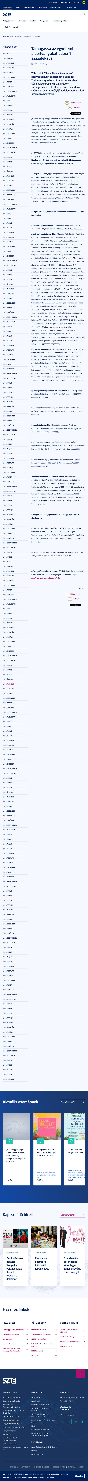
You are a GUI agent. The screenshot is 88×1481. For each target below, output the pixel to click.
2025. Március (8, 119)
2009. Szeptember (10, 994)
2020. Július (7, 383)
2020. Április (8, 397)
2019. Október (8, 425)
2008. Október (8, 1046)
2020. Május (7, 392)
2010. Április (8, 961)
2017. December (9, 529)
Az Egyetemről (8, 20)
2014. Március (8, 740)
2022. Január (8, 298)
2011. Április (8, 905)
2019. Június (7, 444)
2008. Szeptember (10, 1051)
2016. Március (8, 627)
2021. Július (7, 326)
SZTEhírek (18, 36)
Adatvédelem (65, 3)
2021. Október (8, 312)
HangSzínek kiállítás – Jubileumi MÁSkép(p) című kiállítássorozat (46, 1152)
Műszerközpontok (60, 20)
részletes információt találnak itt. (45, 578)
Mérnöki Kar (7, 1434)
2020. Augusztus (9, 378)
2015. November (9, 646)
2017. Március (8, 571)
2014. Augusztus (9, 717)
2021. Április (8, 340)
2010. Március (8, 966)
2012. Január (8, 863)
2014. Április (8, 736)
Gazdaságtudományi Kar (11, 1420)
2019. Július (7, 439)
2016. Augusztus (9, 604)
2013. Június (7, 783)
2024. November (9, 138)
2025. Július (7, 101)
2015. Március (35, 36)
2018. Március (8, 515)
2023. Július (7, 213)
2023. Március (8, 232)
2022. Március (8, 289)
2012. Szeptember (10, 825)
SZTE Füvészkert (37, 1351)
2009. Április (8, 1018)
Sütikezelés (14, 1467)
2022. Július (7, 270)
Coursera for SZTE (9, 1344)
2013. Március (8, 797)
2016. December (9, 585)
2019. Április (8, 453)
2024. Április (8, 171)
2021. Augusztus (9, 322)
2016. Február (8, 632)
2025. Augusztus (9, 96)
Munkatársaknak (55, 7)
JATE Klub (34, 1355)
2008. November (9, 1041)
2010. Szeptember (10, 938)
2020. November (9, 364)
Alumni (69, 7)
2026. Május (7, 54)
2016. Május (7, 618)
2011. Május (7, 900)
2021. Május (7, 336)
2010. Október (8, 933)
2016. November (9, 590)
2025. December (9, 77)
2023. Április (8, 228)
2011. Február (8, 914)
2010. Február (8, 971)
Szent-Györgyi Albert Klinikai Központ (43, 1447)
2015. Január (8, 693)
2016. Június (7, 613)
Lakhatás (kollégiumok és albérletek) (68, 1331)
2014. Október (8, 707)
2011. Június (7, 896)
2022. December (9, 246)
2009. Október (8, 990)
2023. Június (7, 218)
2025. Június (7, 105)
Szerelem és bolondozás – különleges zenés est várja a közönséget (72, 1265)
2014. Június (7, 726)
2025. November (9, 82)
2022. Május (7, 279)
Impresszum (72, 1467)
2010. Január (8, 975)
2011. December (9, 867)
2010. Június (7, 952)
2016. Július (7, 609)
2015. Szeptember (10, 656)
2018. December (9, 472)
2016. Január (8, 637)
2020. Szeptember (10, 373)
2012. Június (7, 839)
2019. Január (8, 467)
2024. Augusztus (9, 152)
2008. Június (7, 1065)
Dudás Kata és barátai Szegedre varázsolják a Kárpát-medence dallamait (14, 1268)
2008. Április (8, 1070)
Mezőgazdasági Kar (9, 1431)
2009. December (9, 980)
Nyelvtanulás (7, 1339)
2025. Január (8, 129)
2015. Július (7, 665)
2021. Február (8, 350)
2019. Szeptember (10, 430)
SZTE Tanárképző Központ (11, 1444)
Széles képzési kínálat (38, 1330)
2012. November (9, 816)
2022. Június (7, 275)
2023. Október (8, 199)
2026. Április (8, 58)
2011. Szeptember (10, 881)
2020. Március (8, 402)
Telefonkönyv (52, 3)
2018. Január (8, 524)
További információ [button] (46, 1477)
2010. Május (7, 957)
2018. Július (7, 496)
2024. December (9, 134)
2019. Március (8, 458)
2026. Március (8, 63)
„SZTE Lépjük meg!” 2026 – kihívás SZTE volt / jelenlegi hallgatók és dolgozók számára (16, 1155)
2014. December (9, 698)
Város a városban (66, 1346)
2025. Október (8, 86)
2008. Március (8, 1079)
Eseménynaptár (68, 1102)
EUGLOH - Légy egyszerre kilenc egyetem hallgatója (11, 1349)
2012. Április (8, 848)
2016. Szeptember (10, 599)
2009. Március (8, 1023)
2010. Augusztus (9, 943)
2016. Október (8, 594)
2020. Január (8, 411)
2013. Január (8, 806)
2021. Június (7, 331)
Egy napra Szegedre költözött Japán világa (42, 1263)
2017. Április (8, 566)
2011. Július (7, 891)
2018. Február (8, 519)
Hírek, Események (11, 27)
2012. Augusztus (9, 830)
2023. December (9, 190)
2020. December (9, 359)
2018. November (9, 477)
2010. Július (7, 947)
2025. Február (8, 124)
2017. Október (8, 538)
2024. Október (8, 143)
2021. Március (8, 345)
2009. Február (8, 1027)
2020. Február (8, 406)
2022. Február (8, 293)
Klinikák (34, 1450)
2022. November (9, 251)
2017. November (9, 533)
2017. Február (8, 576)
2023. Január (8, 242)
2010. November (9, 928)
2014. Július (7, 721)
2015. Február (8, 689)
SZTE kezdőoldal (7, 7)
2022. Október (8, 256)
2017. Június (7, 557)
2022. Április (8, 284)
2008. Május (7, 1074)
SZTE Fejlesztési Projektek (40, 1429)
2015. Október (8, 651)
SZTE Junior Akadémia (38, 1339)
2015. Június (7, 670)
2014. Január (8, 750)
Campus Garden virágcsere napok (75, 1151)
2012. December (9, 811)
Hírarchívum (26, 36)
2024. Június (7, 162)
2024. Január (8, 185)
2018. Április (8, 510)
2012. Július (7, 834)
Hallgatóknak (43, 7)
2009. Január (8, 1032)
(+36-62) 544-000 (70, 1401)
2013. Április (8, 792)
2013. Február (8, 801)
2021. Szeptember (10, 317)
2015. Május (7, 674)
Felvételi (18, 7)
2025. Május (7, 110)
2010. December (9, 924)
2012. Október (8, 820)
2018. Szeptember (10, 486)
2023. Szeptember (10, 204)
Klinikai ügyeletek (37, 1454)
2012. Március (8, 853)
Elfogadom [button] (79, 1476)
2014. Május (7, 731)
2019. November (9, 420)
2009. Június (7, 1008)
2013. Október (8, 764)
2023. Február (8, 237)
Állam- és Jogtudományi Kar (12, 1397)
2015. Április (8, 679)
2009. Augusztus (9, 999)
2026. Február (8, 68)
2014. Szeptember (10, 712)
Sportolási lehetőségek (68, 1337)
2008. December (9, 1037)
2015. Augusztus (9, 660)
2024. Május (7, 166)
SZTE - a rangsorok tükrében (41, 1334)
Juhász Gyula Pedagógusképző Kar (14, 1427)
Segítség (82, 1467)
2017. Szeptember (10, 543)
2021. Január (8, 355)
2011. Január (8, 919)
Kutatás (33, 20)
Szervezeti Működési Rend (40, 1404)
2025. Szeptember (10, 91)
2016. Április (8, 623)
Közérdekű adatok (58, 1467)
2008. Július (7, 1060)
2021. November (9, 308)
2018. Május (7, 505)
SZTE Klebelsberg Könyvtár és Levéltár (41, 1345)
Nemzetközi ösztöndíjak (11, 1334)
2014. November (9, 703)
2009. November (9, 985)
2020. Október (8, 369)
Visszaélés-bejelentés (41, 1467)
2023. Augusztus (9, 209)
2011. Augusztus (9, 886)
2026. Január (8, 72)
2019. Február (8, 463)
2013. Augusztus (9, 773)
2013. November (9, 759)
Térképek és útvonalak (65, 1408)
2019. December (9, 416)
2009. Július (7, 1004)
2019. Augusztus (9, 435)
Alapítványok (35, 1397)
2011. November (9, 872)
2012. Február (8, 858)
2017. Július (7, 552)
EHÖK (33, 1426)
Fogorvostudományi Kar (11, 1416)
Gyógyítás (44, 20)
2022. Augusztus (9, 265)
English (76, 3)
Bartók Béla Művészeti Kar (12, 1401)
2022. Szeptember (10, 261)
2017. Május (7, 562)
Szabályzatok (35, 1401)
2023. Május (7, 223)
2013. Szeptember (10, 769)
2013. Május (7, 787)
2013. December (9, 754)
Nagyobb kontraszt (83, 2)
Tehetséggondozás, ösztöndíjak (13, 1330)
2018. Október (8, 482)
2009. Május (7, 1013)
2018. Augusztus (9, 491)
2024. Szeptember (10, 148)
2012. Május (7, 844)
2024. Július (7, 157)
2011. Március (8, 910)
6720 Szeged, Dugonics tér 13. (74, 1397)
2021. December (9, 303)
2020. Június (7, 388)
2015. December (9, 642)
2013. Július (7, 778)
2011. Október (8, 877)
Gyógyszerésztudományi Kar (12, 1423)
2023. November (9, 195)
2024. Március (8, 176)
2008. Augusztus (9, 1055)
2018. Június (7, 500)
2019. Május (7, 449)
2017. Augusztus (9, 547)
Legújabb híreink (12, 1253)
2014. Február (8, 745)
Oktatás (22, 20)
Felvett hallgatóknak (30, 7)
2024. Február (8, 181)
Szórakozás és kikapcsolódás (70, 1341)
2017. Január (8, 580)
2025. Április (8, 115)
